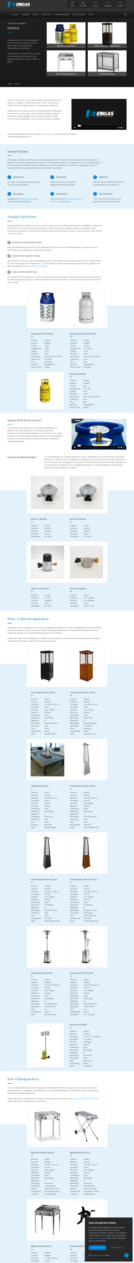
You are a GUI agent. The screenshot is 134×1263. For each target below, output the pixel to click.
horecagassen (47, 134)
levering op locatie (28, 199)
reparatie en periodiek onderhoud (85, 1099)
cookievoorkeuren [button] (99, 1255)
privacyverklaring (100, 1238)
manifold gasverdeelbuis (38, 266)
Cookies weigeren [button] (117, 1247)
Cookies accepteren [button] (97, 1247)
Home (9, 84)
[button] (126, 1255)
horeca (17, 84)
